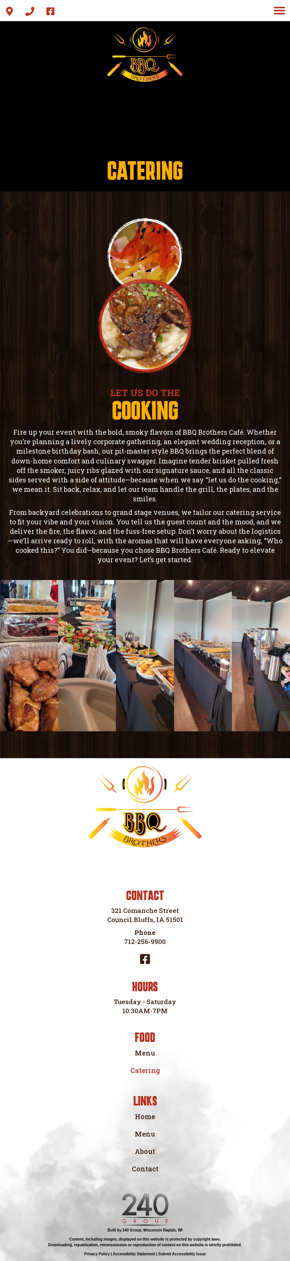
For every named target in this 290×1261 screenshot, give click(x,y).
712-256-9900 (145, 941)
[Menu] (279, 10)
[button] (9, 11)
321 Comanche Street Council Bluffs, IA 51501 (145, 915)
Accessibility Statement (134, 1254)
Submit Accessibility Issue (182, 1254)
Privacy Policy (97, 1254)
